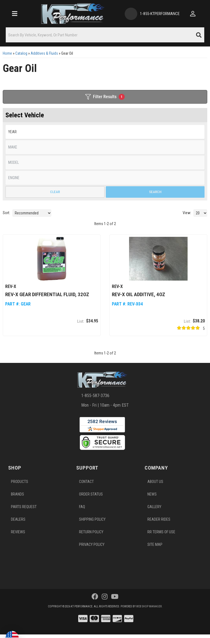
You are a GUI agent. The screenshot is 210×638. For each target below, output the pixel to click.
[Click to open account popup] (192, 14)
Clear (55, 192)
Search (155, 192)
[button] (105, 34)
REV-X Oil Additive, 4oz (138, 294)
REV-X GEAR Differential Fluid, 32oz (47, 294)
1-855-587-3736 (95, 395)
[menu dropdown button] (14, 14)
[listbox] (105, 132)
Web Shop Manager (149, 606)
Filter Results (105, 97)
